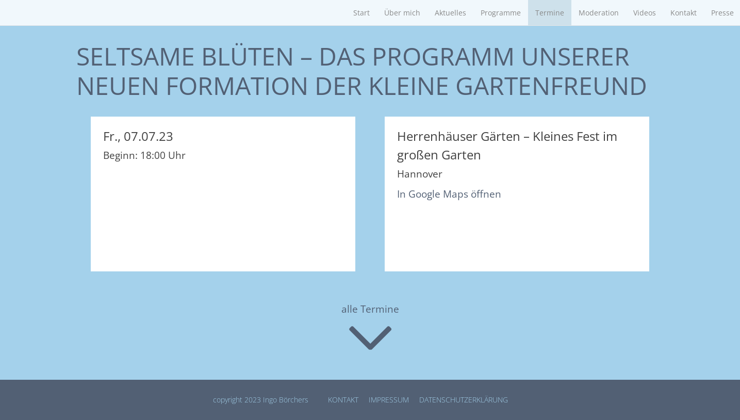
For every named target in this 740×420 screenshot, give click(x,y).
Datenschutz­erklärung (463, 400)
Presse (722, 13)
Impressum (389, 400)
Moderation (599, 13)
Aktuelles (450, 13)
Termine (549, 13)
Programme (501, 13)
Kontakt (683, 13)
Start (361, 13)
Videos (644, 13)
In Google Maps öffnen (449, 194)
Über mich (402, 13)
